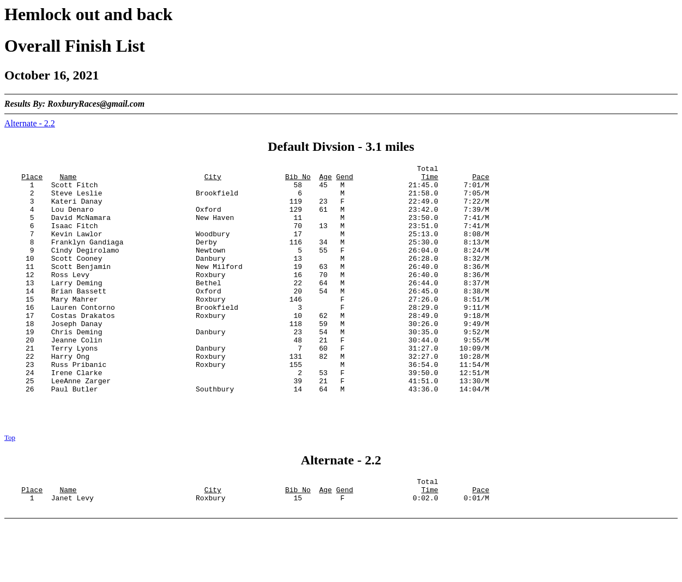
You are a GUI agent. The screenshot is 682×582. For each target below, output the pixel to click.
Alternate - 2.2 (29, 123)
